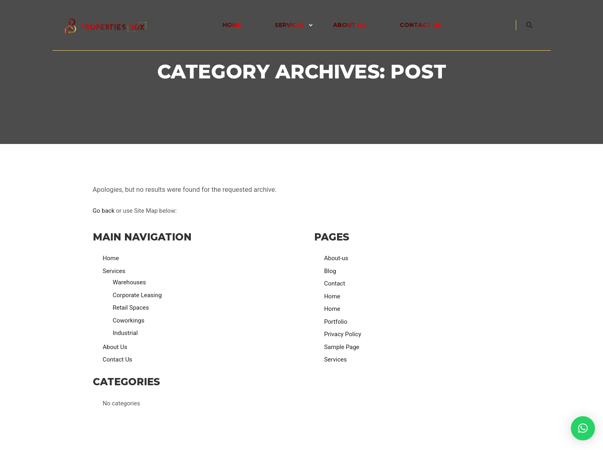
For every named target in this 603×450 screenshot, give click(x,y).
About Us (115, 347)
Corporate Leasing (137, 295)
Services (114, 271)
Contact (334, 283)
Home (111, 258)
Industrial (125, 333)
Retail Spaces (131, 307)
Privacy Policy (342, 334)
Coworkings (129, 320)
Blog (330, 271)
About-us (336, 258)
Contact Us (118, 359)
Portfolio (335, 321)
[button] (583, 428)
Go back (104, 210)
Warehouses (129, 282)
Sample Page (342, 347)
